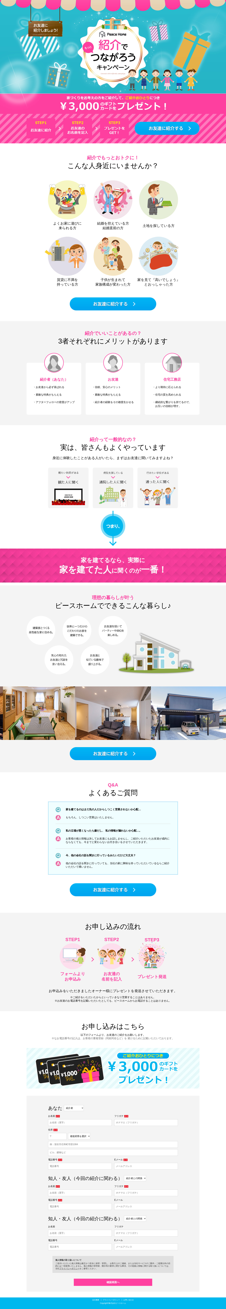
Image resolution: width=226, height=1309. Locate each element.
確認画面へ (113, 1282)
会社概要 (95, 1300)
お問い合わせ (128, 1300)
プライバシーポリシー (69, 1268)
